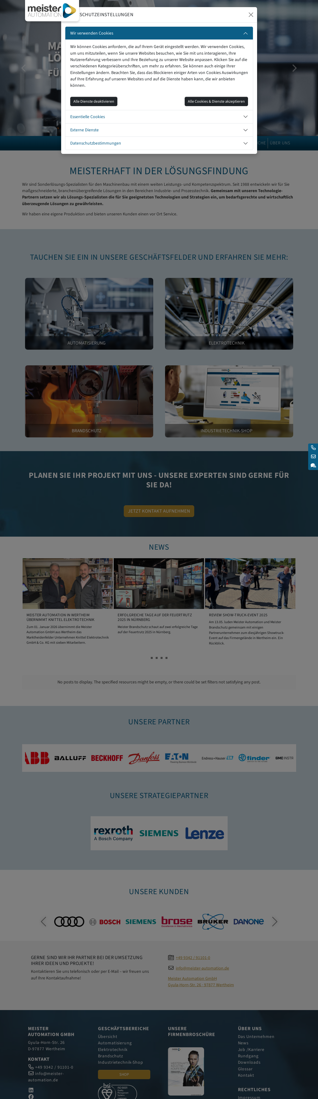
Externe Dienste (84, 130)
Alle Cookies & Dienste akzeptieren (216, 101)
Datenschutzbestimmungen (95, 143)
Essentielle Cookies (87, 117)
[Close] (251, 15)
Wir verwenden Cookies (91, 33)
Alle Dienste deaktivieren (93, 101)
